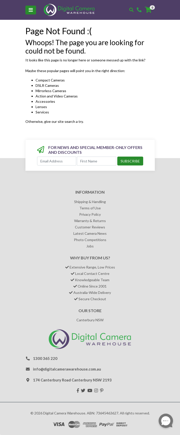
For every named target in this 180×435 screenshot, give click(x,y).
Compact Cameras (50, 80)
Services (42, 112)
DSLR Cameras (47, 85)
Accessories (45, 101)
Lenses (41, 107)
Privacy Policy (90, 214)
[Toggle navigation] (30, 10)
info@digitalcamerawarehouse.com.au (67, 369)
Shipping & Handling (90, 201)
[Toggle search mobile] (131, 9)
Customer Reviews (90, 227)
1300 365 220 (45, 358)
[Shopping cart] (148, 9)
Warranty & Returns (90, 221)
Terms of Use (90, 208)
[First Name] (96, 161)
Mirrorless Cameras (51, 91)
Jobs (90, 246)
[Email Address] (56, 161)
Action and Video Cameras (57, 96)
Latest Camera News (90, 233)
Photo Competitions (90, 240)
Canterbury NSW (90, 320)
